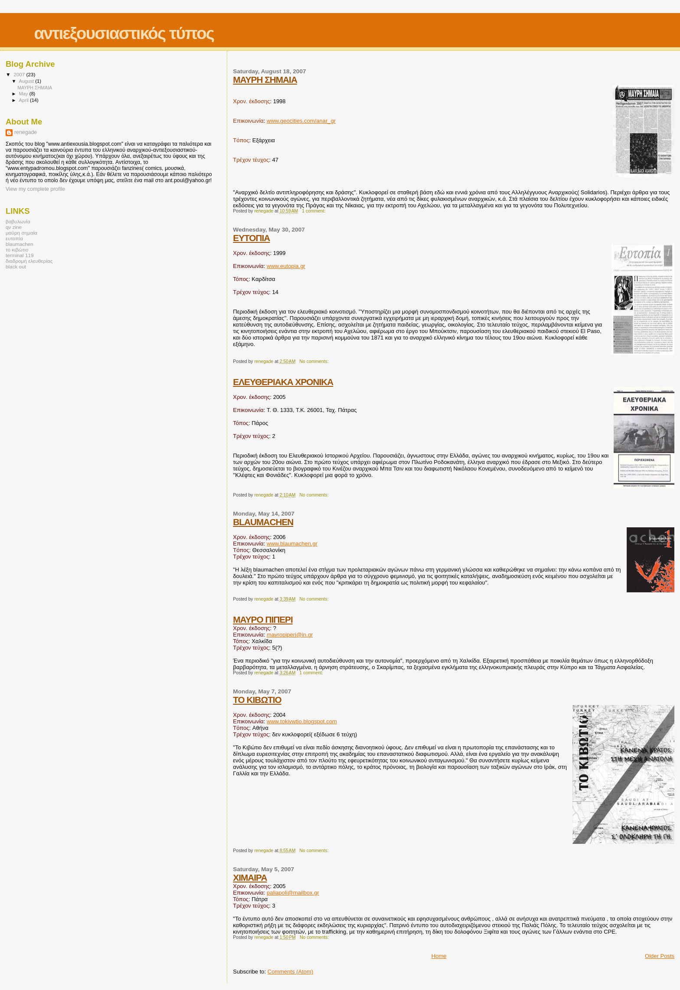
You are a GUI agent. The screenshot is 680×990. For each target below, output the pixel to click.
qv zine (14, 227)
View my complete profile (35, 189)
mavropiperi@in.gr (290, 634)
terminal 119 (20, 255)
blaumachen (19, 244)
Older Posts (659, 956)
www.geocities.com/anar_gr (301, 121)
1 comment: (314, 211)
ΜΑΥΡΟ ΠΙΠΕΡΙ (263, 619)
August (27, 81)
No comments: (315, 361)
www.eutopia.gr (286, 266)
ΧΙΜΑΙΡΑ (250, 877)
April (24, 100)
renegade (25, 132)
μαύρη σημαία (21, 232)
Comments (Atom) (290, 971)
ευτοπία (14, 238)
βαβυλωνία (18, 221)
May (24, 93)
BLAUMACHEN (263, 522)
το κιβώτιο (17, 249)
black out (16, 266)
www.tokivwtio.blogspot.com (302, 721)
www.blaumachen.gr (292, 543)
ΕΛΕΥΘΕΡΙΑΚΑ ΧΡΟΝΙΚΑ (283, 382)
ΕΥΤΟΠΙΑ (251, 238)
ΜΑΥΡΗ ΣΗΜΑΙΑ (265, 80)
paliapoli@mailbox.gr (293, 892)
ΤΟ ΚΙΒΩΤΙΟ (257, 700)
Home (439, 956)
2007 (19, 74)
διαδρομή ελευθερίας (29, 261)
